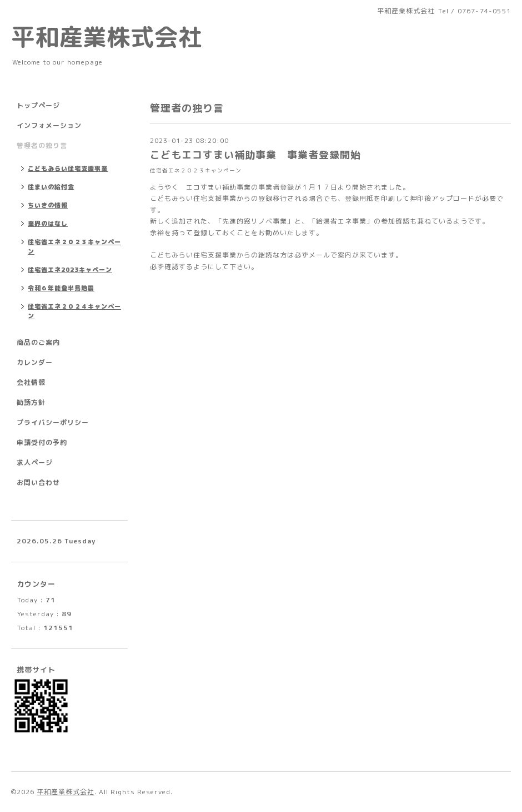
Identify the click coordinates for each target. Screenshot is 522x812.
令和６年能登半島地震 (61, 288)
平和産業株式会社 (106, 36)
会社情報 (31, 382)
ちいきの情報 (48, 205)
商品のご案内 (38, 342)
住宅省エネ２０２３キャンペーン (196, 170)
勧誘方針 (31, 402)
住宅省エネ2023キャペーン (70, 269)
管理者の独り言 (42, 145)
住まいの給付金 (51, 186)
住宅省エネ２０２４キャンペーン (74, 311)
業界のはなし (48, 223)
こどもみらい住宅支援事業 (68, 168)
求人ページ (35, 462)
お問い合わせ (38, 482)
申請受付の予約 (42, 442)
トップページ (38, 105)
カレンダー (35, 362)
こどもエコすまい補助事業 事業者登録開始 (255, 155)
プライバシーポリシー (53, 422)
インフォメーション (49, 125)
